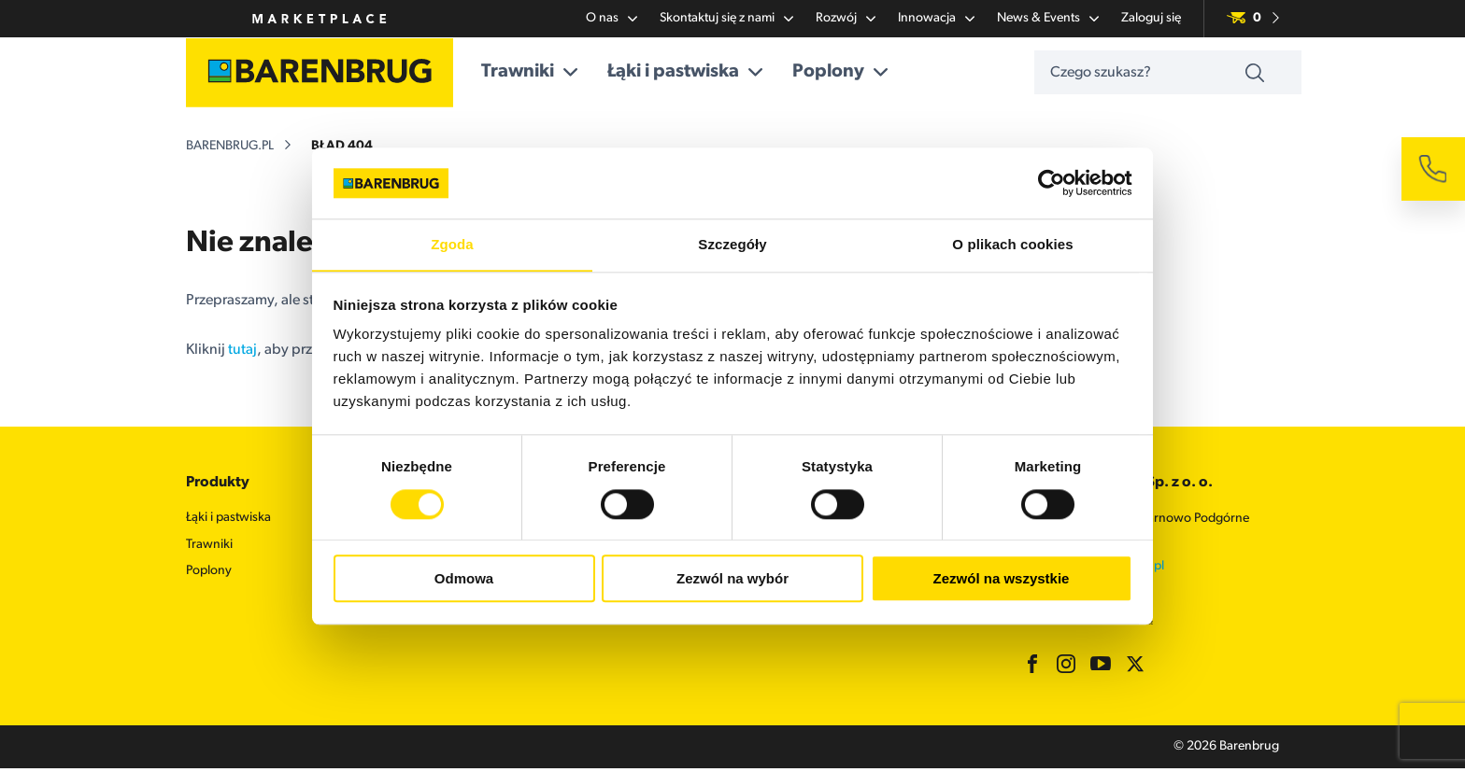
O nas (611, 18)
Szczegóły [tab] (732, 244)
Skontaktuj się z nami (726, 18)
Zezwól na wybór (732, 579)
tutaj (242, 352)
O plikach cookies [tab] (1012, 244)
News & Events (1048, 18)
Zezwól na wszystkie (1001, 579)
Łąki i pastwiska (695, 72)
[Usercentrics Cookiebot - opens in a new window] (1050, 183)
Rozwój (845, 18)
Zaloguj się (1151, 18)
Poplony (850, 72)
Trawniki (539, 72)
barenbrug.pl (230, 149)
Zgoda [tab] (452, 244)
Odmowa (463, 579)
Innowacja (936, 18)
